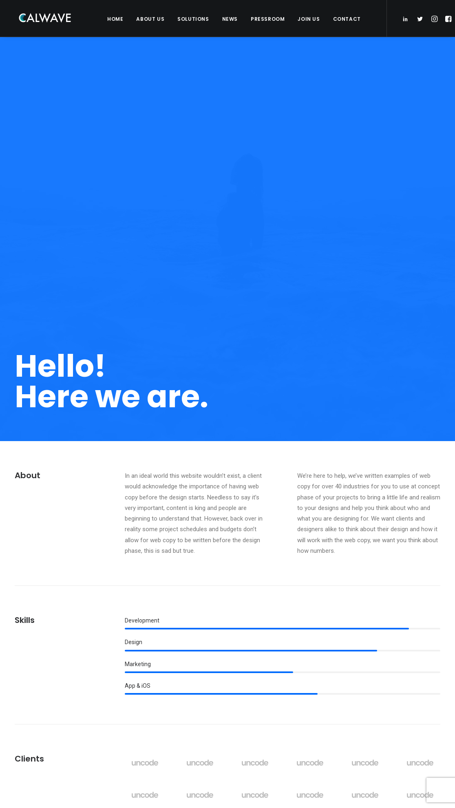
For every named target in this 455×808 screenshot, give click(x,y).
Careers (145, 692)
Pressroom (268, 18)
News (230, 18)
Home (115, 18)
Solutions (193, 18)
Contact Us (149, 703)
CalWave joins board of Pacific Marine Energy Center (284, 675)
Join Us (309, 18)
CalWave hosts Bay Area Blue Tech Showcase (281, 706)
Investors (147, 656)
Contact (347, 18)
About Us (150, 18)
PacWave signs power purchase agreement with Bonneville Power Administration (276, 635)
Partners (146, 668)
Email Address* (376, 630)
